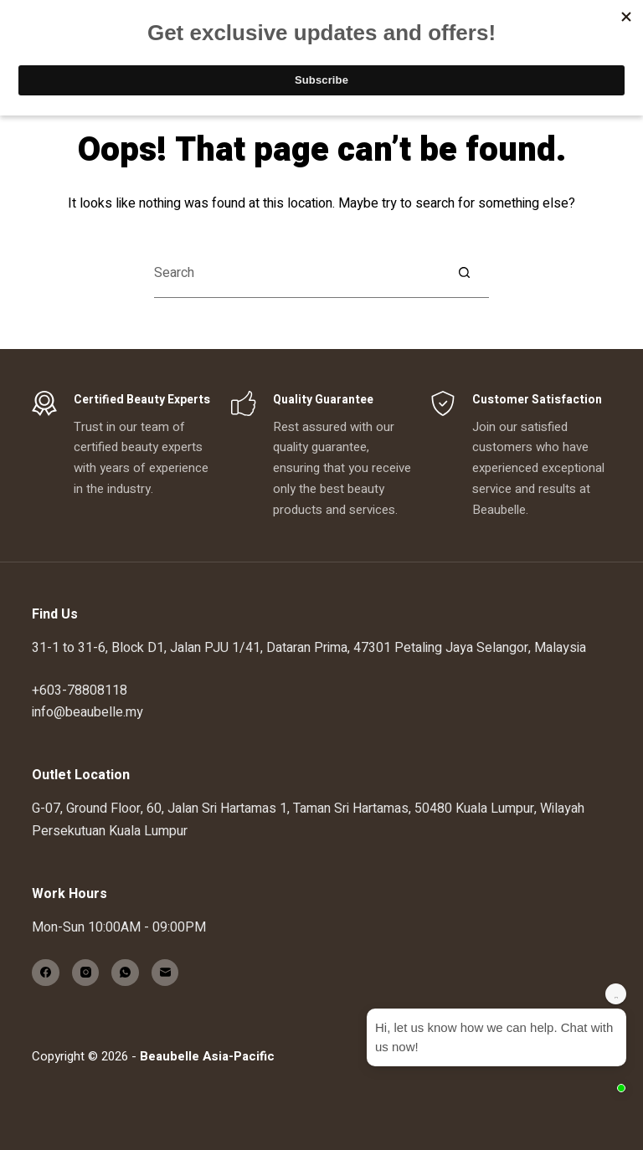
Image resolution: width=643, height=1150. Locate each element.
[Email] (165, 973)
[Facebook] (45, 973)
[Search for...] (296, 273)
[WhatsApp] (125, 973)
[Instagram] (86, 973)
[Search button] (464, 273)
